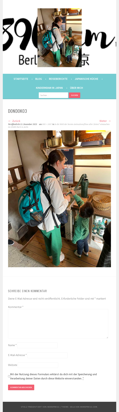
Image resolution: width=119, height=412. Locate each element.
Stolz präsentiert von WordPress (40, 407)
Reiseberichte (58, 79)
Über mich (76, 88)
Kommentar (15, 307)
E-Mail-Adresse (17, 355)
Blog (38, 79)
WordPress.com (88, 407)
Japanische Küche (86, 79)
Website (12, 365)
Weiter (105, 121)
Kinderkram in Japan (49, 88)
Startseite (21, 79)
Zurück (14, 121)
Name (12, 345)
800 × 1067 (47, 124)
